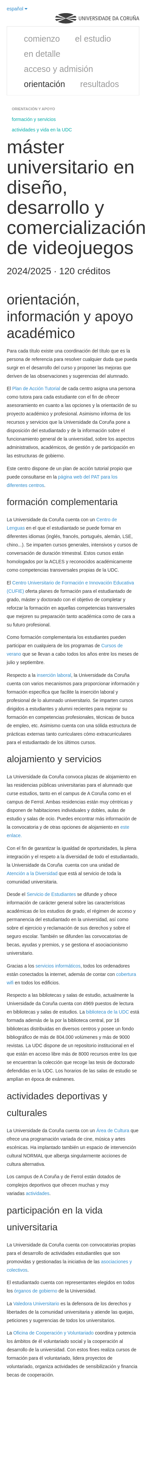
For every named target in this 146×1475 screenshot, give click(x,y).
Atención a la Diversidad (32, 873)
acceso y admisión (58, 69)
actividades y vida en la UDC (42, 129)
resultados (99, 84)
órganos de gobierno (35, 1291)
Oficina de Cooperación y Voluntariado (53, 1333)
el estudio (93, 38)
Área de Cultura (112, 1130)
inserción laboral (54, 675)
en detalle (42, 53)
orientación (44, 84)
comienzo (42, 38)
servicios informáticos (58, 966)
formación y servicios (34, 119)
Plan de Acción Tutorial (36, 388)
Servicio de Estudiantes (51, 894)
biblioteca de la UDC (107, 1012)
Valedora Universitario (36, 1303)
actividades (37, 1193)
